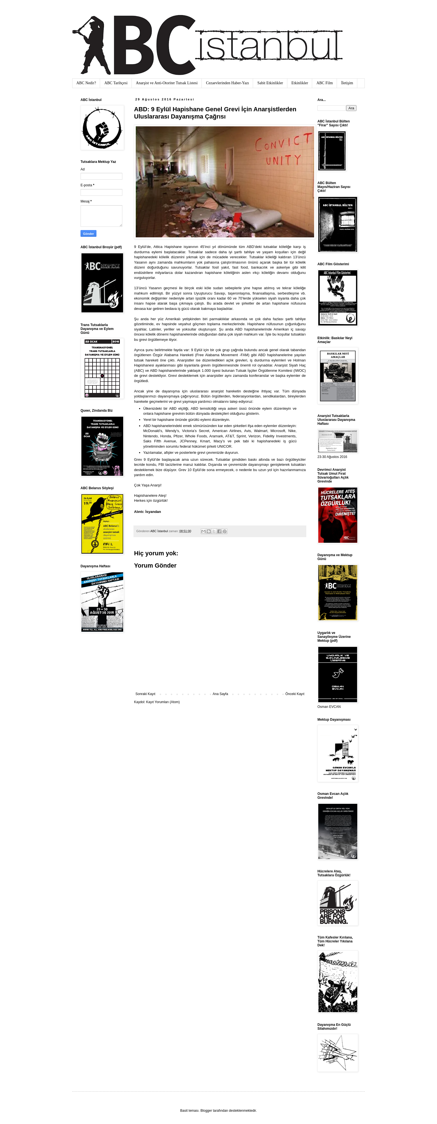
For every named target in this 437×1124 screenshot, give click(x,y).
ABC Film (324, 83)
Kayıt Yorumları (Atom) (163, 702)
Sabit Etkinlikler (270, 83)
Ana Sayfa (220, 694)
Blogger (206, 1111)
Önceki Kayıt (294, 694)
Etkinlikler (300, 83)
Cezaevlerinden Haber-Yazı (227, 83)
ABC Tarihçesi (115, 83)
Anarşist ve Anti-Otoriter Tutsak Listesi (167, 83)
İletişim (347, 83)
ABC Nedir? (86, 83)
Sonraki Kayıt (145, 694)
